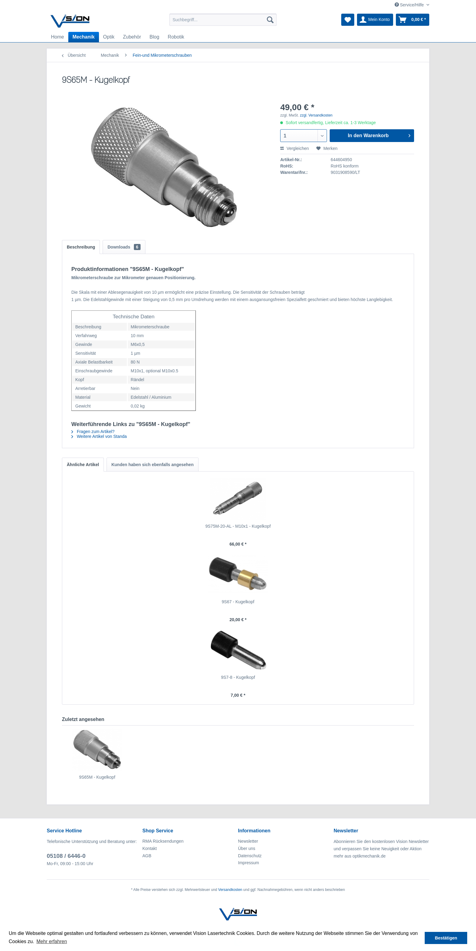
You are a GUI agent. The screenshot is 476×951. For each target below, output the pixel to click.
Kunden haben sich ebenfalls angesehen (152, 464)
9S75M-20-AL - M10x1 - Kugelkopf (237, 526)
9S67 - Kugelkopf (238, 601)
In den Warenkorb (379, 134)
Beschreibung (81, 247)
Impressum (248, 862)
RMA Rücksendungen (162, 841)
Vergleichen (294, 148)
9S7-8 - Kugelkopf (238, 677)
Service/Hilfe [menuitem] (410, 4)
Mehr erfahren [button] (51, 941)
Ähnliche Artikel (83, 464)
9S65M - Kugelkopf (97, 777)
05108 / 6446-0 (66, 856)
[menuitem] (223, 20)
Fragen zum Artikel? (92, 431)
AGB (146, 855)
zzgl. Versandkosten (316, 115)
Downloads (123, 247)
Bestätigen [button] (446, 938)
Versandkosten (230, 890)
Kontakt (149, 848)
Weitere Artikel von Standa (99, 436)
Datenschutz (250, 855)
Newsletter (248, 841)
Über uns (246, 848)
